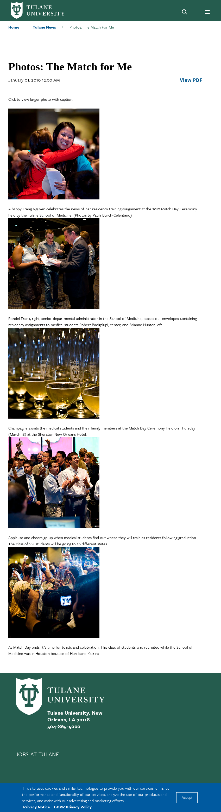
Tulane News (44, 27)
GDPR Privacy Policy (73, 807)
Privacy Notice (36, 807)
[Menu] (207, 12)
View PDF (191, 80)
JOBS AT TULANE (37, 754)
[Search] (184, 13)
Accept (187, 798)
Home (13, 27)
